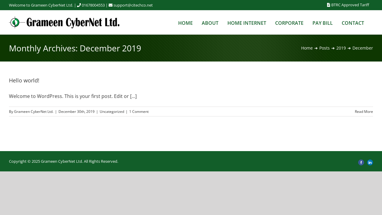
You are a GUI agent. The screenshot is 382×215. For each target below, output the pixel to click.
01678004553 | (97, 5)
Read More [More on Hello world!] (364, 111)
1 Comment (139, 111)
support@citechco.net (133, 5)
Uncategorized (112, 111)
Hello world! (24, 80)
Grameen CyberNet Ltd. (33, 111)
